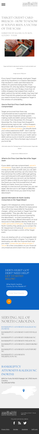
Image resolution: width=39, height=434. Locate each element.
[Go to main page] (30, 4)
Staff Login (35, 429)
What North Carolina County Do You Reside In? (16, 285)
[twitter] (25, 423)
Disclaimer (25, 429)
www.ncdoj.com (30, 228)
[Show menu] (3, 4)
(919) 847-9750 (9, 383)
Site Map (15, 429)
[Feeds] (19, 423)
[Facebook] (14, 423)
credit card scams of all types (12, 224)
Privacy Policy (5, 429)
